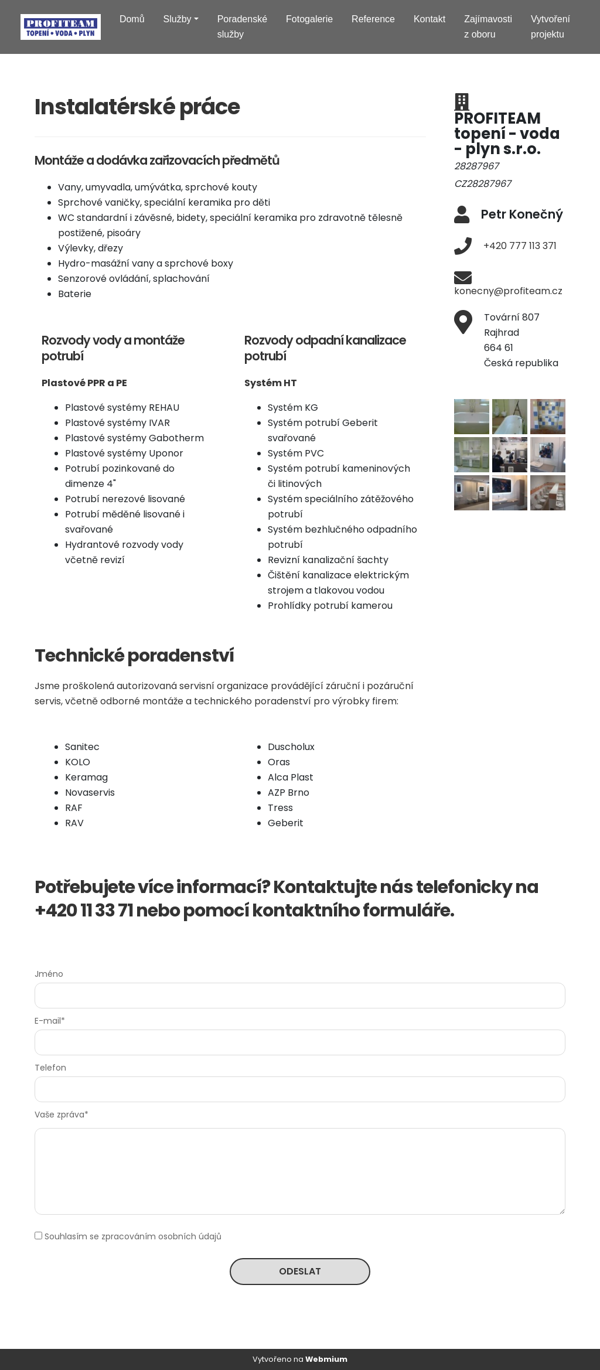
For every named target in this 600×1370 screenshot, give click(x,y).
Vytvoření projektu (550, 26)
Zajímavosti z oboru (488, 26)
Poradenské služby (242, 26)
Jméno (49, 974)
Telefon (50, 1067)
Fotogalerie (309, 19)
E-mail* (50, 1021)
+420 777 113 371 (520, 246)
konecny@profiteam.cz (508, 291)
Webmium (326, 1359)
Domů (132, 19)
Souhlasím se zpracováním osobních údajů (133, 1236)
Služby (177, 19)
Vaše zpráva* (61, 1114)
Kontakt (429, 19)
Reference (373, 19)
